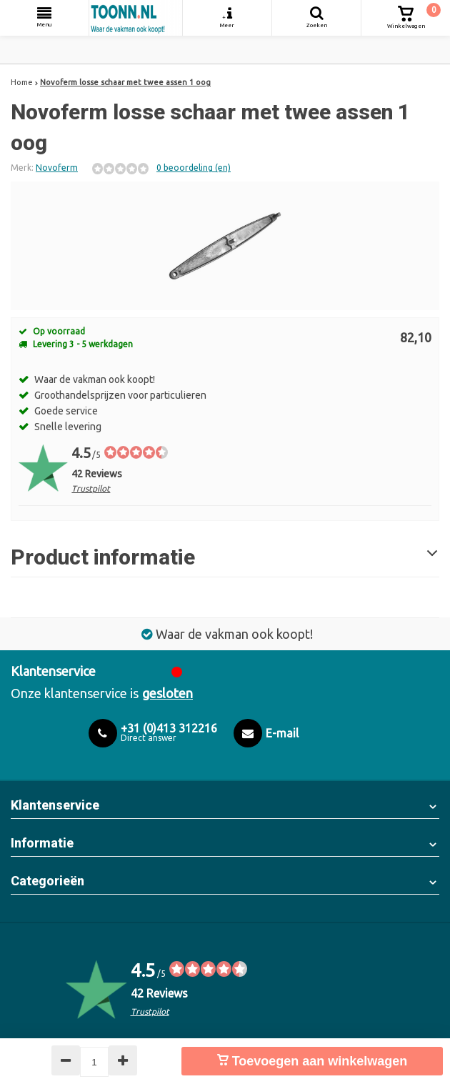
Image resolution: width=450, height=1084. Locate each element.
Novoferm (57, 167)
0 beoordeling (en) (193, 167)
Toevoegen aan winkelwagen (312, 1061)
